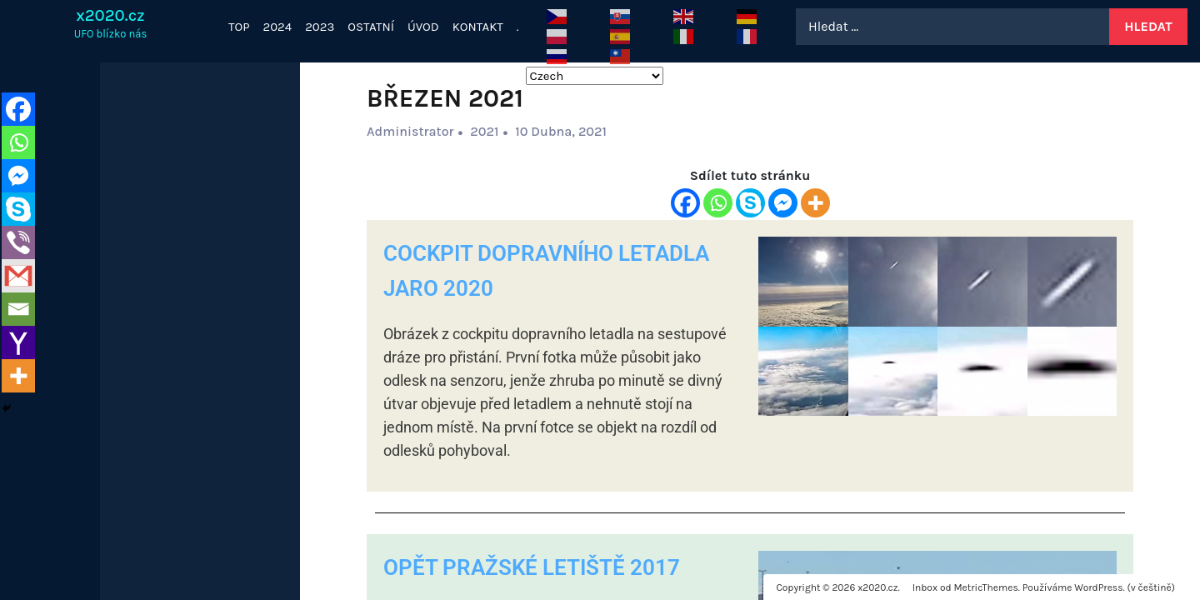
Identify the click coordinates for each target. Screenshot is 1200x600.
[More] (815, 203)
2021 (484, 131)
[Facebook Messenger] (783, 203)
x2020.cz (110, 15)
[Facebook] (685, 203)
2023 (319, 26)
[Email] (18, 309)
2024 (277, 26)
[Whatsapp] (717, 203)
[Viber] (18, 242)
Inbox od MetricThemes (965, 587)
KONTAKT (477, 26)
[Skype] (750, 203)
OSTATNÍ (371, 26)
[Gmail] (18, 275)
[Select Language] (594, 76)
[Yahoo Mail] (18, 342)
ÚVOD (423, 26)
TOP (239, 26)
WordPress (1098, 587)
